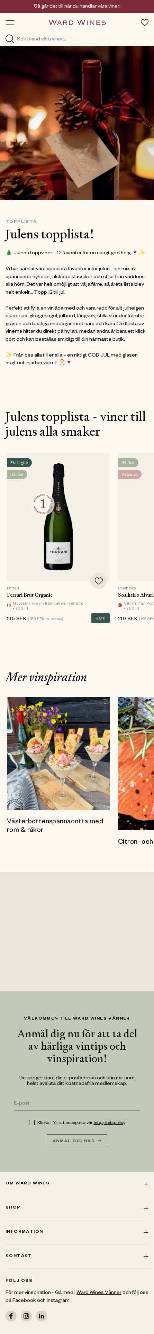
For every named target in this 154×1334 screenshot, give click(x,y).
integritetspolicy (109, 1123)
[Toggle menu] (10, 22)
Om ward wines (77, 1183)
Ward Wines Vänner (98, 1293)
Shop (77, 1207)
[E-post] (77, 1104)
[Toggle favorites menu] (144, 22)
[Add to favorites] (98, 581)
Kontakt (77, 1256)
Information (77, 1232)
